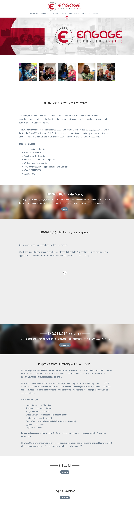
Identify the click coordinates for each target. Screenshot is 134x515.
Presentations (67, 347)
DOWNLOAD (67, 496)
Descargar (67, 471)
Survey (67, 209)
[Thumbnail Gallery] (28, 72)
